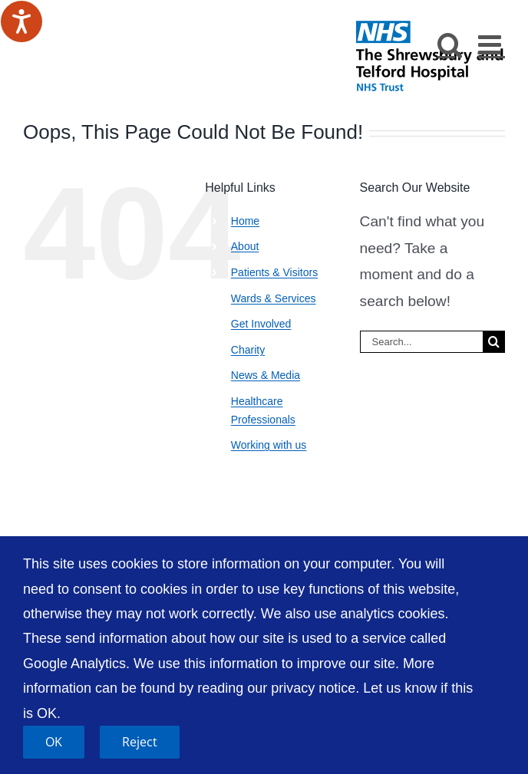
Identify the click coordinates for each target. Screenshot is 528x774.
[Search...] (421, 342)
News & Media (265, 375)
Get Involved (261, 324)
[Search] (494, 342)
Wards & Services (273, 298)
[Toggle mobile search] (450, 44)
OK (53, 741)
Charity (248, 350)
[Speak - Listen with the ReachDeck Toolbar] (21, 21)
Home (245, 221)
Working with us (269, 445)
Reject (139, 741)
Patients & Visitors (274, 272)
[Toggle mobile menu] (491, 44)
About (245, 246)
